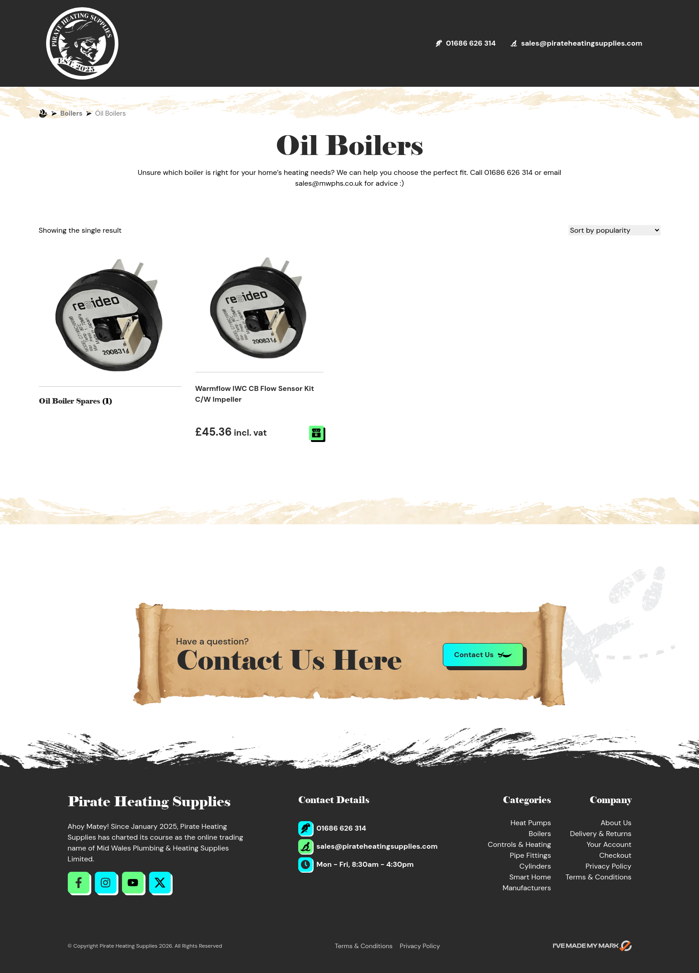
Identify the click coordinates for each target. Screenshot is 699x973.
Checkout (615, 855)
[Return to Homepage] (82, 43)
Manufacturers (526, 888)
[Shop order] (614, 230)
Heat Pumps (531, 822)
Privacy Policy (609, 866)
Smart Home (530, 877)
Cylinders (535, 866)
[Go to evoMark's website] (592, 945)
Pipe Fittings (530, 855)
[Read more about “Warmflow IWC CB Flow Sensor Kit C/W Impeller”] (316, 433)
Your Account (608, 844)
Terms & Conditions (599, 877)
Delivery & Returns (600, 833)
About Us (615, 822)
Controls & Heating (519, 844)
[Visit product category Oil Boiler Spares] (110, 325)
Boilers (72, 113)
